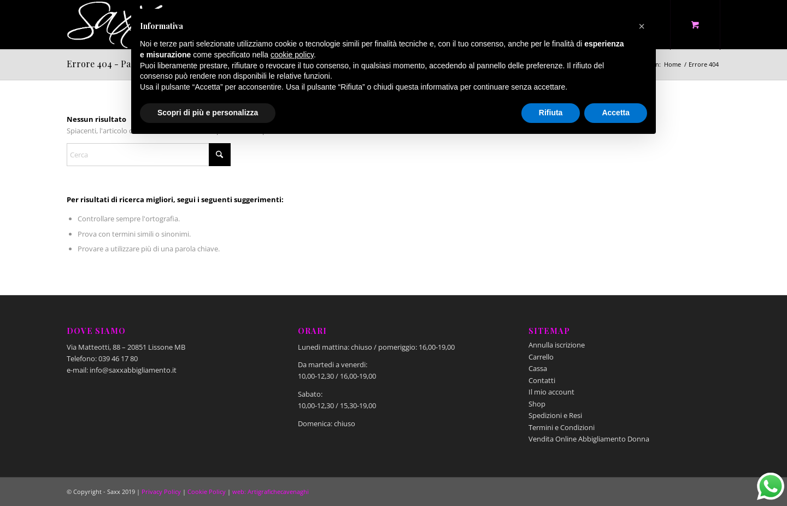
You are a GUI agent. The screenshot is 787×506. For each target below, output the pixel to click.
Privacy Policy (161, 491)
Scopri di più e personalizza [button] (207, 112)
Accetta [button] (616, 112)
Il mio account (551, 392)
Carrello (541, 357)
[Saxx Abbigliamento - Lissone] (116, 24)
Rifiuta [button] (551, 112)
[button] (641, 26)
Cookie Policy (206, 491)
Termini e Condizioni (561, 427)
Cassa (537, 368)
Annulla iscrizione (556, 345)
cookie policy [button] (292, 54)
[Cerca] (149, 154)
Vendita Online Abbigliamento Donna (588, 439)
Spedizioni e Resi (555, 415)
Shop (536, 404)
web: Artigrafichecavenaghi (270, 491)
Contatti (541, 380)
